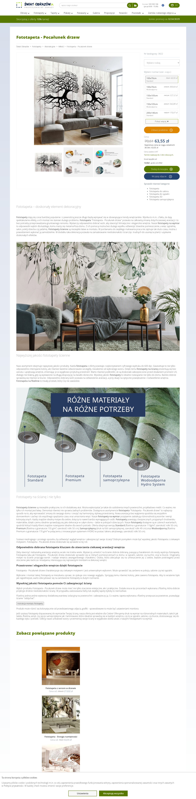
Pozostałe (136, 13)
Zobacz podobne (159, 130)
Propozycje (109, 13)
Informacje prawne (54, 766)
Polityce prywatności (13, 785)
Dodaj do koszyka (162, 169)
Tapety (54, 13)
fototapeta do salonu (159, 191)
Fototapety (39, 13)
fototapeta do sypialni (159, 194)
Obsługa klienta (25, 766)
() (174, 5)
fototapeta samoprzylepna (161, 199)
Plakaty (67, 13)
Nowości (123, 13)
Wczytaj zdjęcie (159, 176)
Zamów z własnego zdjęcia (161, 13)
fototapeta (154, 189)
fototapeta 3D (155, 197)
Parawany (81, 13)
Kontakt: (150, 5)
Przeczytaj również (83, 766)
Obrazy (23, 13)
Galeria (96, 13)
